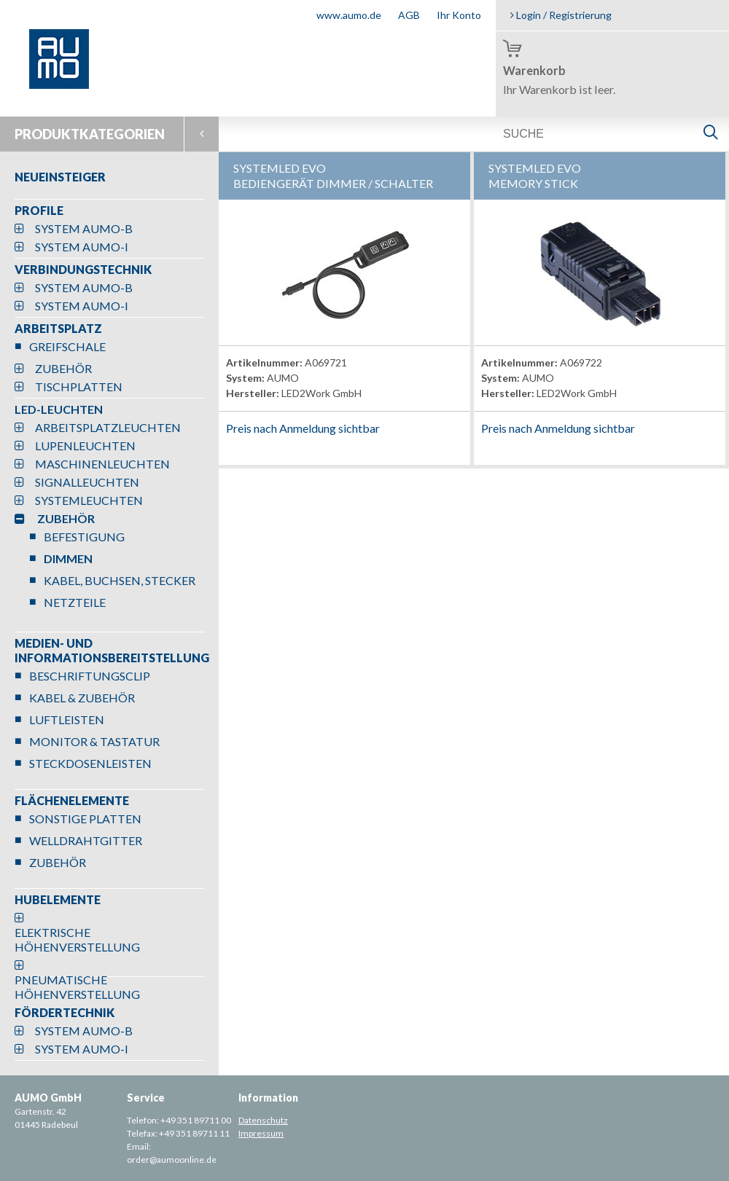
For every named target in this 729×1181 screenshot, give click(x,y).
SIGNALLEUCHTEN (87, 482)
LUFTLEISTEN (66, 719)
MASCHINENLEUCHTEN (102, 464)
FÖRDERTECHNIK (64, 1012)
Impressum (261, 1133)
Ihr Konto (459, 15)
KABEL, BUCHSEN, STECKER (119, 580)
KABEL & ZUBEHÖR (82, 698)
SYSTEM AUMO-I (81, 247)
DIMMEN (68, 558)
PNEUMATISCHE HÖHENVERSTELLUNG (77, 987)
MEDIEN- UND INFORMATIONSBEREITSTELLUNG (112, 650)
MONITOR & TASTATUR (94, 741)
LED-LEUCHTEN (59, 409)
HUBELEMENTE (58, 899)
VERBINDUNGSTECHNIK (83, 269)
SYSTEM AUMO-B (84, 228)
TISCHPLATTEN (78, 386)
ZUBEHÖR (63, 368)
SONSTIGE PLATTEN (85, 818)
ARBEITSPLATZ (58, 328)
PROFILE (39, 210)
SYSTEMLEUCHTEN (89, 500)
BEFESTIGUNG (84, 537)
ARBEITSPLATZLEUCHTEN (108, 427)
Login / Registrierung (561, 15)
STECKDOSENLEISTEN (90, 763)
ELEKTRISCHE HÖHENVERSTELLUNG (77, 939)
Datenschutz (263, 1120)
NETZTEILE (75, 602)
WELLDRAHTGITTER (85, 840)
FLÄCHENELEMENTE (72, 800)
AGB (409, 15)
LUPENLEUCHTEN (85, 445)
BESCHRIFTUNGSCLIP (89, 676)
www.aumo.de (348, 15)
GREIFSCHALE (67, 346)
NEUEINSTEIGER (60, 177)
